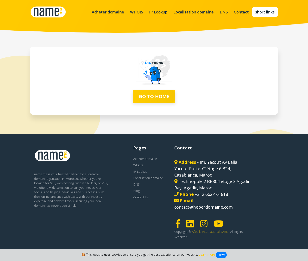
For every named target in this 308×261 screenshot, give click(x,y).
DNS (224, 12)
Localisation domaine (193, 12)
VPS (104, 183)
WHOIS (136, 12)
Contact (241, 12)
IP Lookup (158, 12)
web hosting (65, 183)
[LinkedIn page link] (191, 226)
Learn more (207, 254)
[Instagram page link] (205, 226)
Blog (136, 191)
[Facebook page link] (179, 226)
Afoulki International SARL (210, 232)
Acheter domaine (108, 12)
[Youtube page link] (219, 226)
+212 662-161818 (211, 194)
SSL (52, 183)
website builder (86, 183)
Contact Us (141, 197)
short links (265, 12)
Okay (221, 255)
